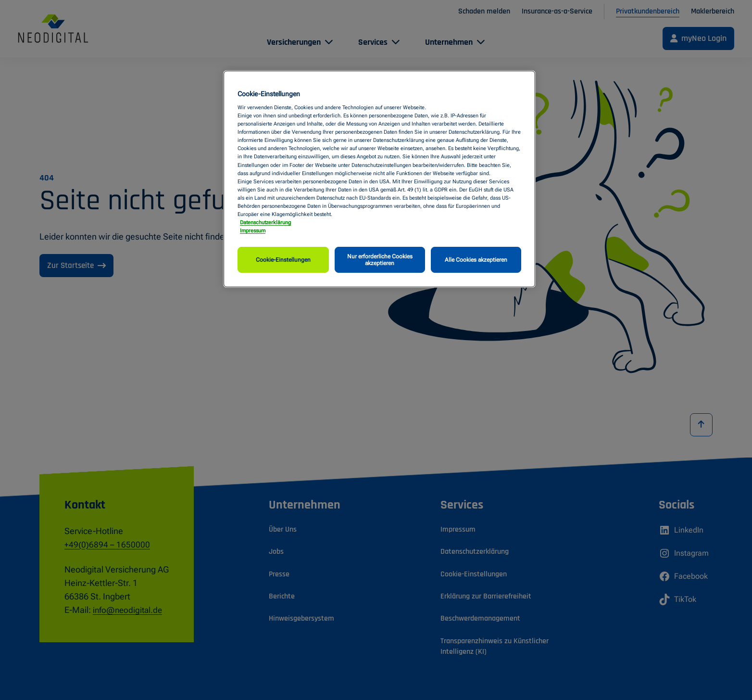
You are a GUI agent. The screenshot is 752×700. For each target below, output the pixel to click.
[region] (379, 179)
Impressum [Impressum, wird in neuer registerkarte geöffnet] (252, 230)
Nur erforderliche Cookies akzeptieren (380, 260)
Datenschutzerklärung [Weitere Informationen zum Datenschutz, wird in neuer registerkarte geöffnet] (265, 222)
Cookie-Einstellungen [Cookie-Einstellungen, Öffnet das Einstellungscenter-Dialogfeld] (283, 259)
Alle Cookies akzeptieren (476, 259)
